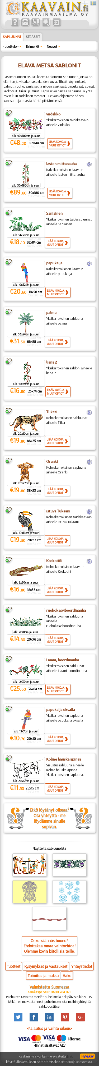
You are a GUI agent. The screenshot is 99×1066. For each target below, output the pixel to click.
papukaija (54, 263)
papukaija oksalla (60, 709)
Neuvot (52, 46)
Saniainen (54, 213)
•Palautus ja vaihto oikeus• (49, 1028)
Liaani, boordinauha (62, 660)
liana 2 (51, 362)
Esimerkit (32, 46)
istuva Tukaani (58, 511)
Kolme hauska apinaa (63, 759)
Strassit (33, 36)
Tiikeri (51, 412)
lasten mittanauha (61, 164)
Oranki (52, 461)
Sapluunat (12, 36)
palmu (51, 312)
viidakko (53, 114)
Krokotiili (54, 561)
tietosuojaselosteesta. (77, 1061)
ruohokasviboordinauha (66, 610)
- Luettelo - (10, 46)
